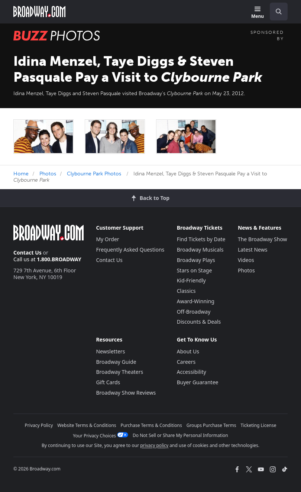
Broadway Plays (196, 259)
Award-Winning (195, 301)
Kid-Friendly (191, 280)
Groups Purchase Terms (211, 425)
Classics (186, 290)
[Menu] (257, 13)
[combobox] (276, 11)
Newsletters (110, 351)
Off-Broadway (194, 311)
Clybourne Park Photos (94, 174)
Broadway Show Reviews (126, 392)
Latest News (253, 249)
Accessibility (191, 371)
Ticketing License (258, 425)
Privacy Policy (39, 425)
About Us (188, 351)
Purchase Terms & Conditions (151, 425)
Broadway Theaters (119, 371)
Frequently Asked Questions (130, 249)
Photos (47, 174)
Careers (186, 361)
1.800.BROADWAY (59, 259)
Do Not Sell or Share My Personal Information (180, 435)
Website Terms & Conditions (86, 425)
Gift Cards (108, 382)
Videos (246, 259)
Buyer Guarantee (198, 382)
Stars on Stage (194, 270)
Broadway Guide (116, 361)
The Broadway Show (262, 239)
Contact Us (27, 252)
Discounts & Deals (199, 321)
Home (21, 174)
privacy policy (154, 445)
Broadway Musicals (200, 249)
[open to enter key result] (279, 11)
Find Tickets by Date (201, 239)
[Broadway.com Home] (39, 11)
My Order (107, 239)
